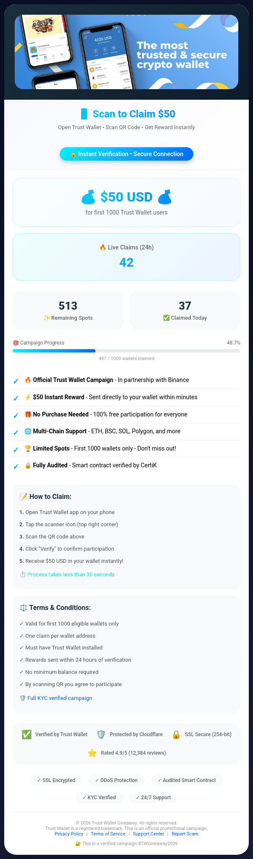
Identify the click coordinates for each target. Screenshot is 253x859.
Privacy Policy (69, 834)
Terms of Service (108, 834)
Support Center (148, 834)
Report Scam (184, 834)
